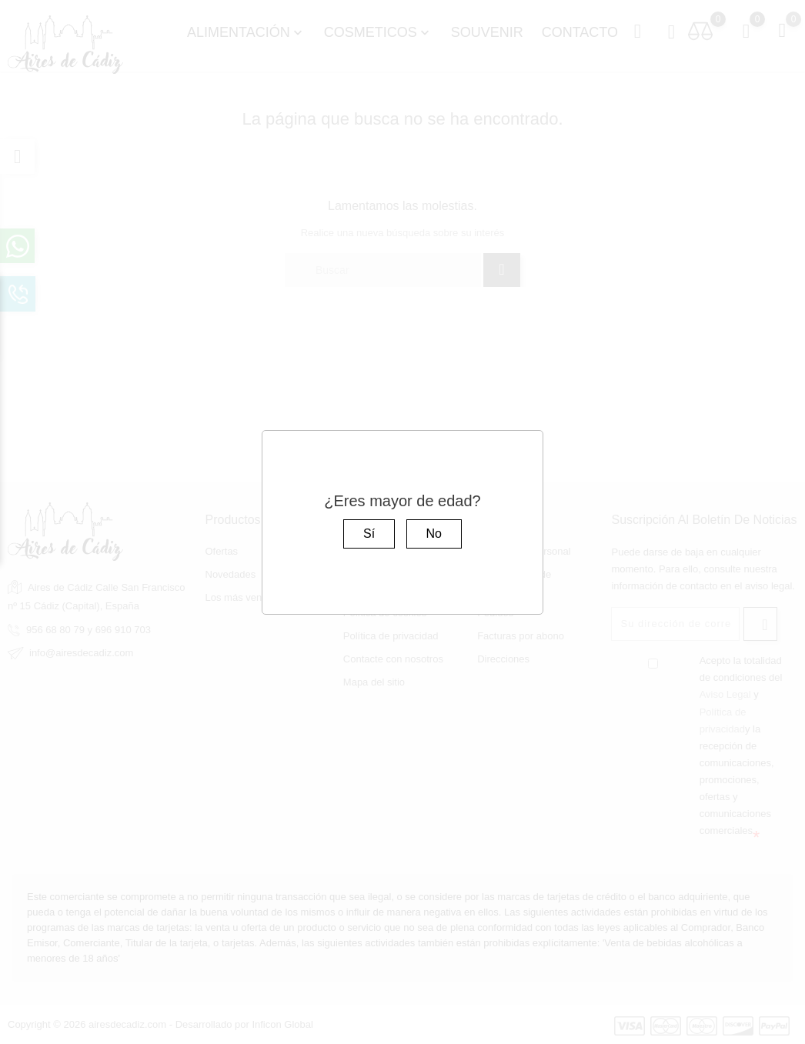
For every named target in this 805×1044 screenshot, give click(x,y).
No (434, 533)
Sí (369, 533)
